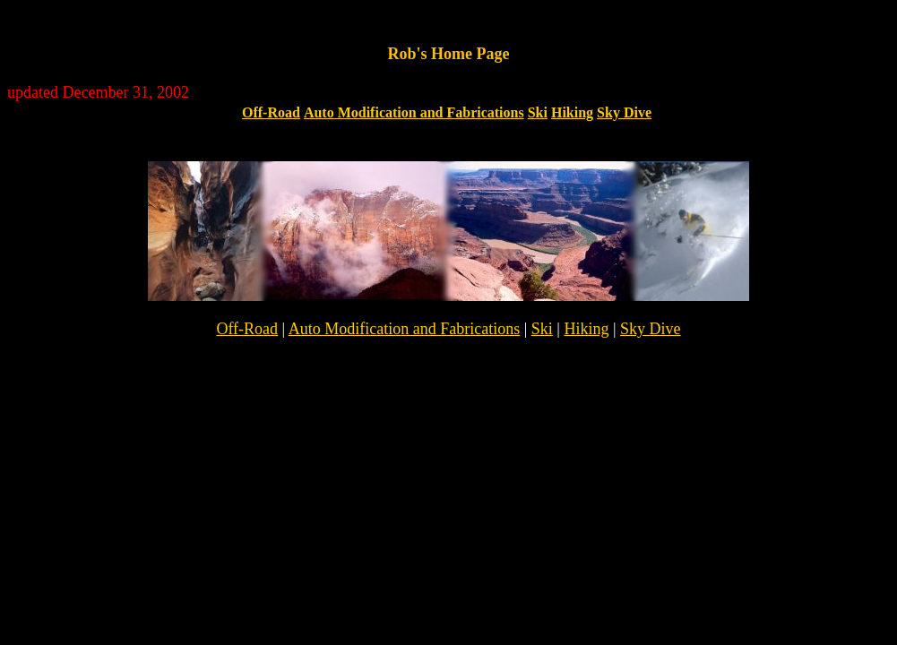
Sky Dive (624, 112)
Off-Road (271, 112)
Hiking (572, 112)
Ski (538, 112)
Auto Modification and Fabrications (414, 112)
